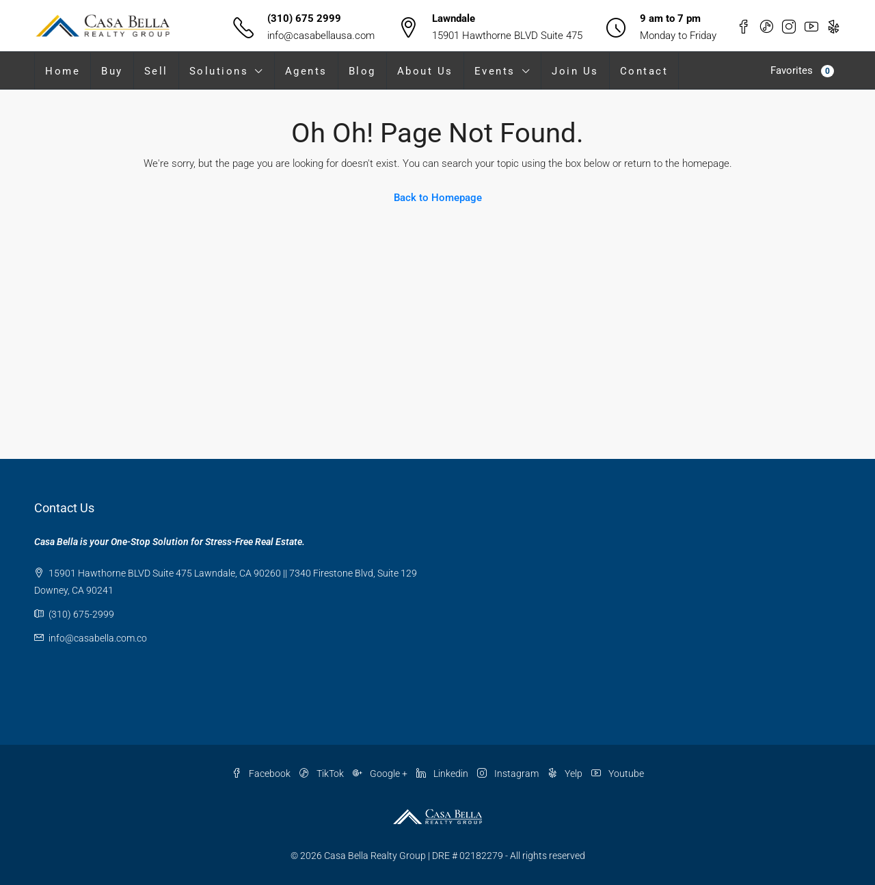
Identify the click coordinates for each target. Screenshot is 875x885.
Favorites (802, 70)
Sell (156, 71)
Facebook (262, 773)
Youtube (617, 773)
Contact (644, 71)
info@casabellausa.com (321, 35)
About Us (425, 71)
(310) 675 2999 (304, 18)
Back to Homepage (438, 197)
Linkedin (443, 773)
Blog (362, 71)
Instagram (509, 773)
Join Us (575, 71)
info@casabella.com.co (98, 638)
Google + (381, 773)
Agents (306, 71)
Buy (112, 71)
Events (494, 71)
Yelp (566, 773)
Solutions (219, 71)
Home (62, 71)
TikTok (322, 773)
